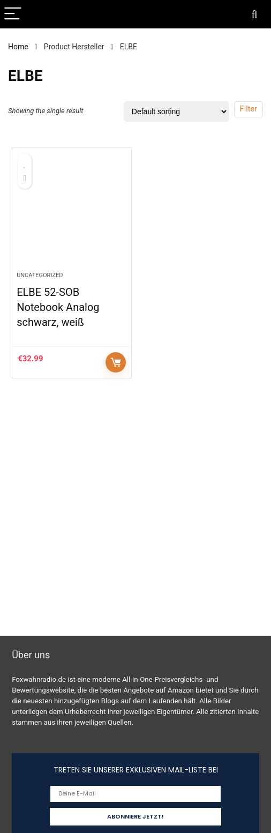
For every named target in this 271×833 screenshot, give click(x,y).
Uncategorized (40, 275)
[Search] (254, 14)
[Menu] (13, 14)
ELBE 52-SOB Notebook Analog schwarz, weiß (58, 307)
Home (18, 46)
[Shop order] (176, 111)
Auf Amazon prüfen (115, 362)
